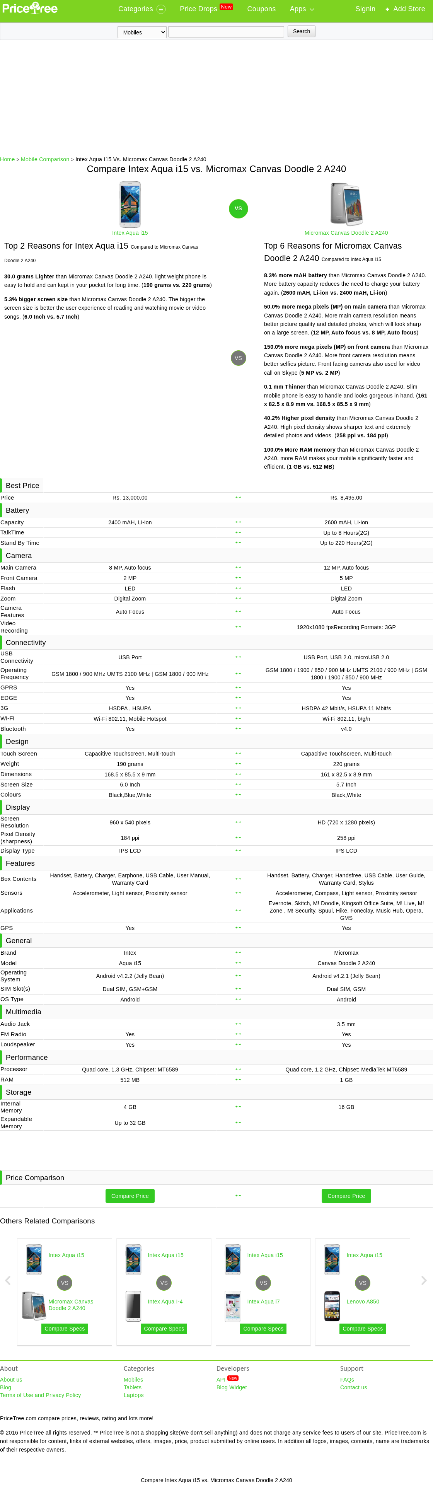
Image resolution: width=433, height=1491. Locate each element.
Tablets (132, 1387)
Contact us (353, 1387)
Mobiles (133, 1380)
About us (11, 1380)
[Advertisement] (216, 98)
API (227, 1379)
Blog (5, 1387)
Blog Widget (231, 1387)
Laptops (134, 1395)
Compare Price (130, 1196)
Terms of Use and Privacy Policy (40, 1395)
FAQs (347, 1380)
